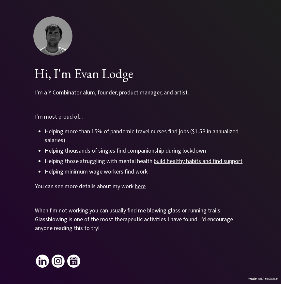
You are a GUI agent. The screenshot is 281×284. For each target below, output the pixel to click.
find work (136, 172)
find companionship (140, 151)
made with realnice (263, 278)
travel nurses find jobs (162, 131)
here (140, 186)
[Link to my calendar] (73, 261)
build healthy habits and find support (198, 161)
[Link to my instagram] (58, 261)
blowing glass (163, 211)
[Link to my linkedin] (42, 261)
